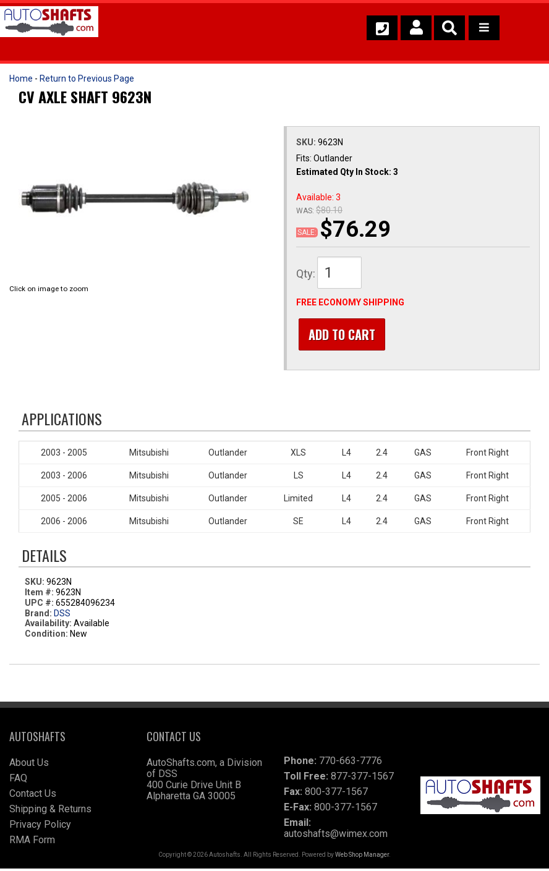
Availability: (48, 626)
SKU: (307, 142)
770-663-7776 (350, 763)
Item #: (40, 595)
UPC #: (40, 605)
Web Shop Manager (362, 857)
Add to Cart (339, 334)
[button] (449, 27)
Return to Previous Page (87, 78)
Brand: (38, 615)
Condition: (46, 636)
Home (21, 78)
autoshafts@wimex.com (336, 836)
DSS (62, 615)
